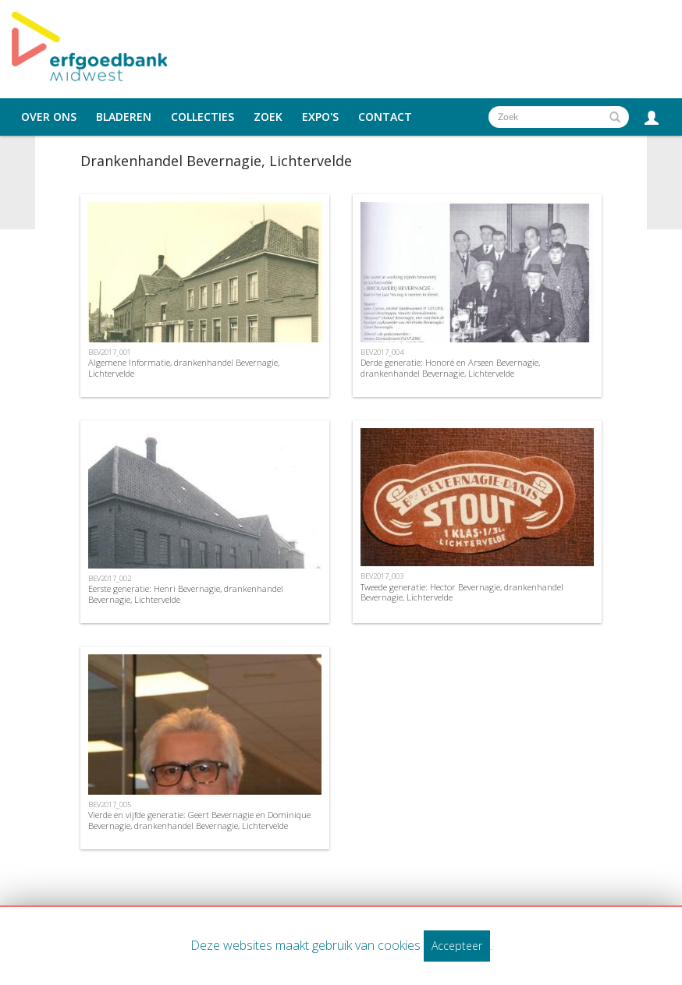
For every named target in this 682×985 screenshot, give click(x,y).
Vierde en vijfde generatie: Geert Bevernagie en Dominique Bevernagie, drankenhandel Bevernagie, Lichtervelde (199, 820)
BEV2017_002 (109, 578)
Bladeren (123, 117)
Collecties (202, 117)
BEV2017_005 (109, 804)
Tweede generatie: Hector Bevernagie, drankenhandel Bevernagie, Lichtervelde (462, 592)
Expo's (320, 117)
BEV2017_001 (109, 352)
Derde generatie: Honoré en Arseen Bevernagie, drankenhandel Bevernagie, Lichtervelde (450, 367)
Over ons (48, 117)
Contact (385, 117)
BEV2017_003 (382, 576)
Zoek (268, 117)
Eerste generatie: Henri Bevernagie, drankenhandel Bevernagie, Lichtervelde (185, 593)
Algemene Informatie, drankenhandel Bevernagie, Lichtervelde (183, 367)
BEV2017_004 (382, 352)
